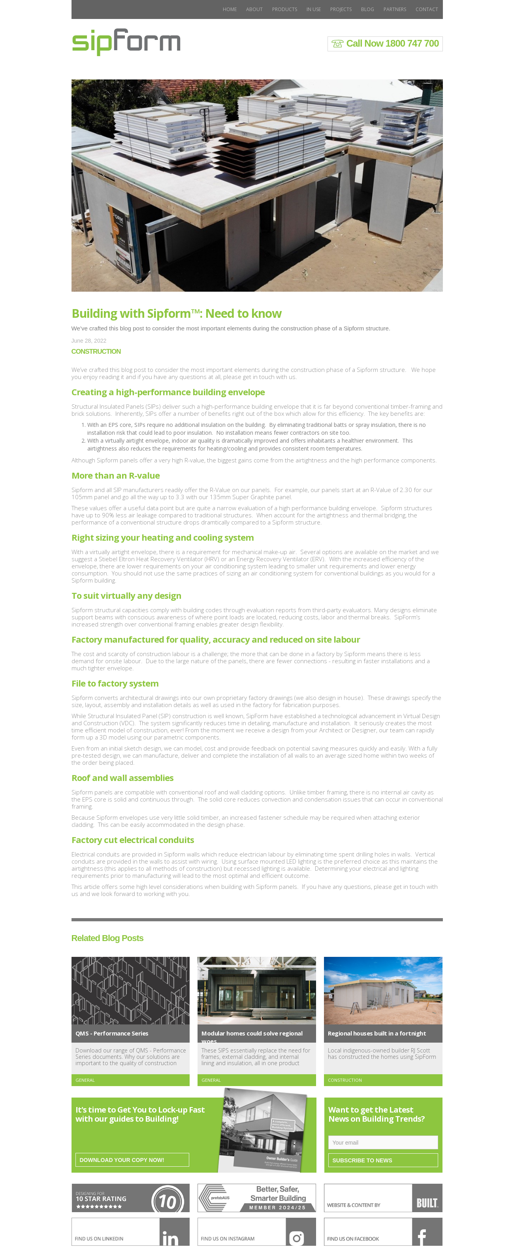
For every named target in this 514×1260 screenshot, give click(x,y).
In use (314, 9)
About (254, 9)
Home (230, 9)
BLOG (367, 9)
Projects (341, 9)
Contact (427, 9)
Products (284, 9)
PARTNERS (395, 9)
